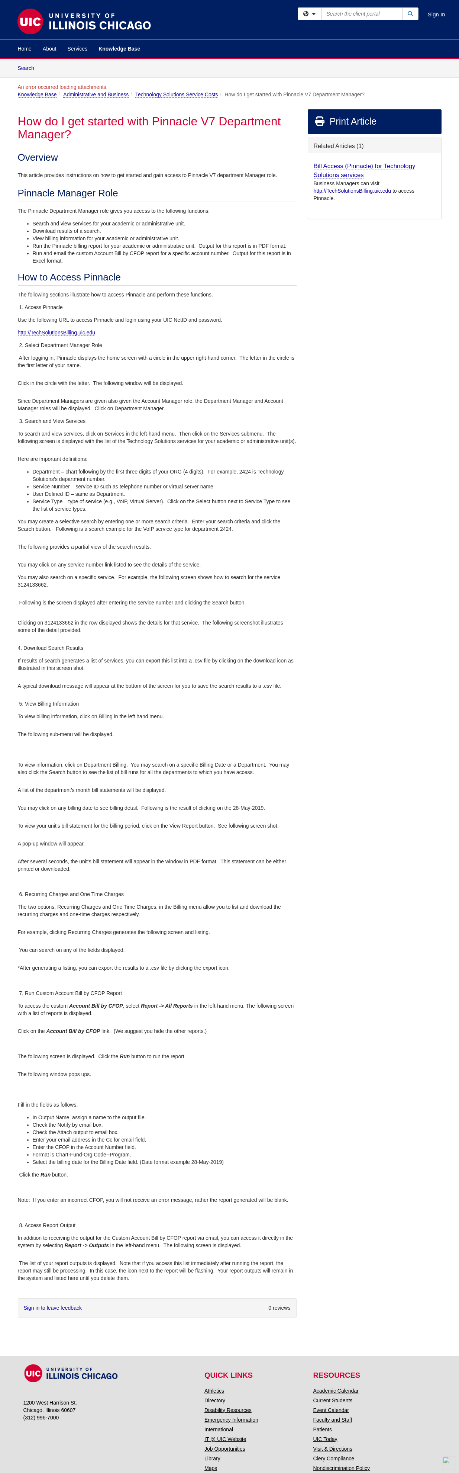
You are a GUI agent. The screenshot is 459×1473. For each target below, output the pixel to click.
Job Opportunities (224, 1449)
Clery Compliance (333, 1458)
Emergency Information (231, 1420)
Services (77, 49)
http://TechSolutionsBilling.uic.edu (57, 333)
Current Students (333, 1400)
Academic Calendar (336, 1391)
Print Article (345, 121)
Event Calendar (331, 1410)
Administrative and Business (96, 94)
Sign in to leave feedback (53, 1308)
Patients (322, 1429)
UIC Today (325, 1439)
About (49, 49)
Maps (210, 1468)
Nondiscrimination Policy (341, 1468)
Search (29, 67)
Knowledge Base (119, 49)
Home (25, 49)
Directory (214, 1400)
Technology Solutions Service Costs (176, 94)
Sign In (436, 14)
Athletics (214, 1391)
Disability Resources (228, 1410)
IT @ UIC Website (225, 1439)
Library (212, 1458)
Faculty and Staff (332, 1420)
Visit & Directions (333, 1449)
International (218, 1429)
